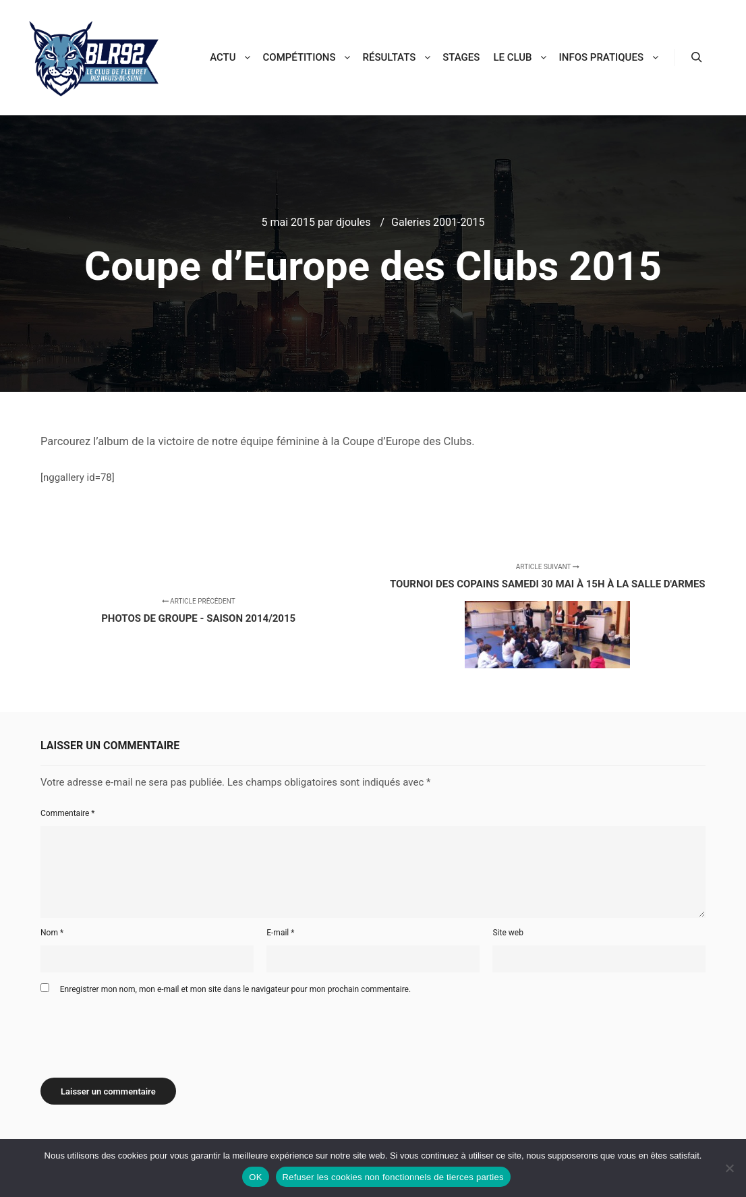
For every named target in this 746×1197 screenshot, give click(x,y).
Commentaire (67, 813)
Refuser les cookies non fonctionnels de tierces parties (393, 1177)
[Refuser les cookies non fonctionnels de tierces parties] (729, 1168)
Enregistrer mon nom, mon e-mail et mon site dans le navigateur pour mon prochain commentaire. (235, 989)
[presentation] (143, 1031)
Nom (51, 932)
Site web (507, 932)
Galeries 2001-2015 (437, 222)
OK (255, 1177)
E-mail (280, 932)
